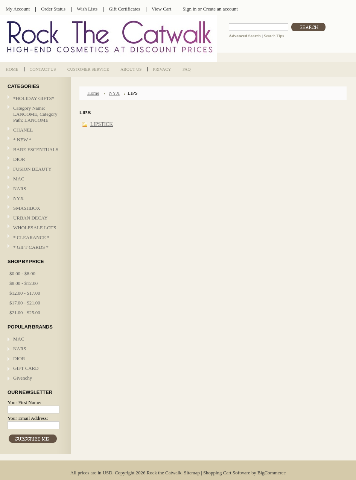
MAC (35, 179)
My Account (18, 9)
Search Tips (274, 35)
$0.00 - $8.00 (22, 273)
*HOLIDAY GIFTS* (33, 98)
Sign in (189, 9)
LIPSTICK (101, 124)
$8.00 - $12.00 (23, 283)
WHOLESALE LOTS (34, 227)
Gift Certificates (124, 9)
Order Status (53, 9)
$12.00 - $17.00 (24, 293)
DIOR (19, 159)
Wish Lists (87, 9)
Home (93, 93)
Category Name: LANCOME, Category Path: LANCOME (35, 114)
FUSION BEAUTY (32, 169)
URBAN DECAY (30, 218)
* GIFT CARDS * (31, 247)
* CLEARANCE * (31, 237)
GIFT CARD (26, 368)
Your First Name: (24, 402)
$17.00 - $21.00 (24, 303)
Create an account (220, 9)
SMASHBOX (26, 208)
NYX (35, 198)
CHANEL (23, 130)
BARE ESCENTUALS (35, 149)
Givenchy (22, 378)
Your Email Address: (28, 418)
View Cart (162, 9)
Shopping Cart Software (226, 472)
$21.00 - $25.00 (24, 312)
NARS (19, 188)
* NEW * (22, 139)
